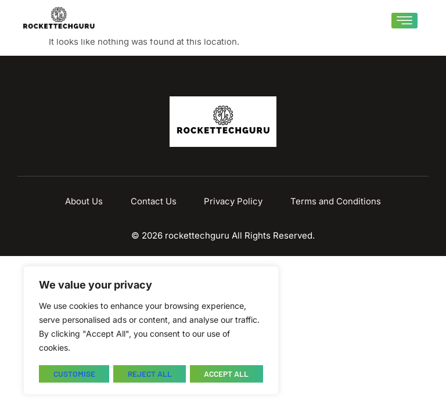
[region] (151, 331)
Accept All (227, 374)
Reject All (149, 374)
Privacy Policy (231, 201)
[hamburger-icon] (404, 20)
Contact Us (156, 201)
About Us (91, 201)
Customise (73, 374)
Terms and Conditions (329, 201)
